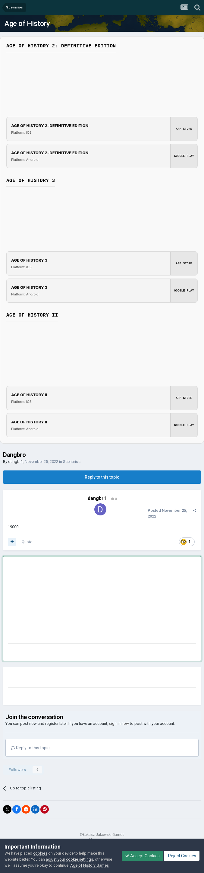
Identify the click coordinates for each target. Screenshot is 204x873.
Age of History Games (89, 865)
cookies (40, 853)
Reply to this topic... (31, 747)
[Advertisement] (78, 601)
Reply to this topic (102, 477)
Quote (27, 542)
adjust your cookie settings (69, 859)
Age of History (27, 23)
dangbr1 (15, 461)
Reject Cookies (181, 855)
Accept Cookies (142, 855)
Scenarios (71, 461)
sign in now (119, 723)
